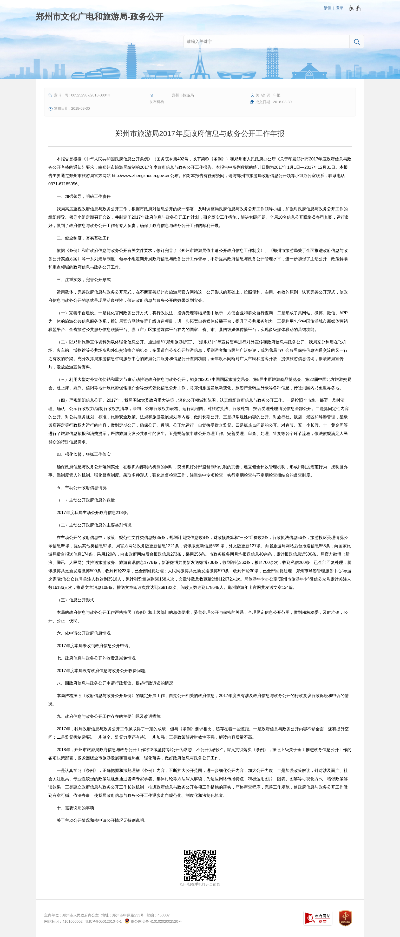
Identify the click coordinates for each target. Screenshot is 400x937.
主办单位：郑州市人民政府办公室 (71, 915)
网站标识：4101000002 (63, 921)
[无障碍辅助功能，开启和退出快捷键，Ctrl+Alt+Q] (355, 8)
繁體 (327, 8)
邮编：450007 (158, 915)
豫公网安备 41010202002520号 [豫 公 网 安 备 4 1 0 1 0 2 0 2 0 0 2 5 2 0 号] (153, 920)
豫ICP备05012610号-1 (103, 921)
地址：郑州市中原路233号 (122, 915)
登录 (339, 8)
